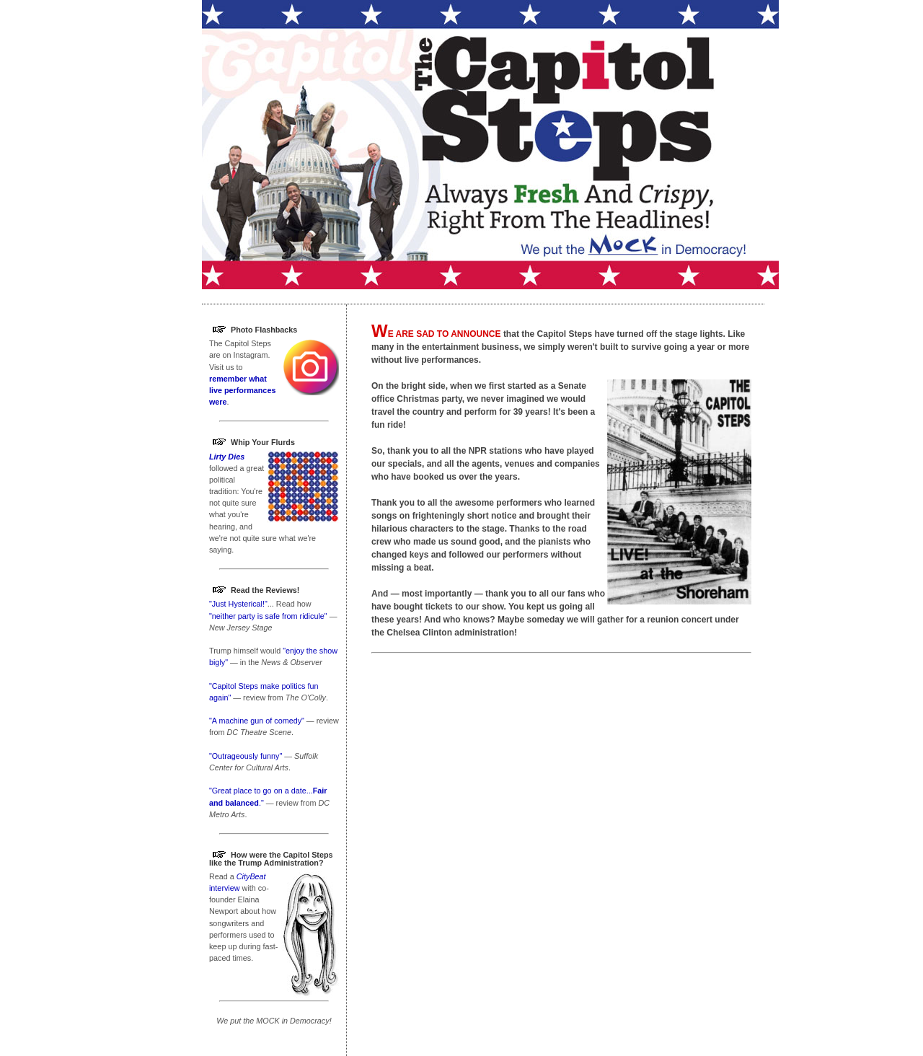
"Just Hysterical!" (238, 603)
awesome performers (498, 503)
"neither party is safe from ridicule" (268, 616)
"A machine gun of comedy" (256, 720)
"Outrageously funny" (245, 756)
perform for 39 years (506, 412)
